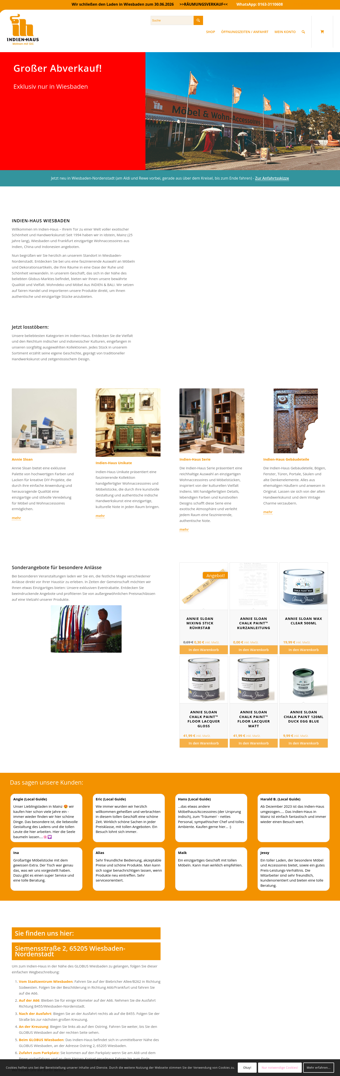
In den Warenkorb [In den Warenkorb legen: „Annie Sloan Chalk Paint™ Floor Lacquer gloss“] (204, 743)
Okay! (247, 1068)
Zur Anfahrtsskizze (272, 178)
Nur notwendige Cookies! (280, 1068)
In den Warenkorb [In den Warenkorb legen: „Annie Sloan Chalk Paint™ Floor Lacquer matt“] (254, 743)
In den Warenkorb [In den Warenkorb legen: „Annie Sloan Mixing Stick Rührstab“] (204, 649)
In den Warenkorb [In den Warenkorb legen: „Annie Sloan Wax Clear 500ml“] (304, 649)
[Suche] (303, 32)
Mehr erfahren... (319, 1068)
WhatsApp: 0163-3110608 (260, 4)
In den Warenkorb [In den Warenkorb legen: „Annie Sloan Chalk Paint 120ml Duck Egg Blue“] (304, 743)
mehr (16, 517)
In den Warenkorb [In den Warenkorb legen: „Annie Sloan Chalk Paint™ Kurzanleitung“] (254, 649)
